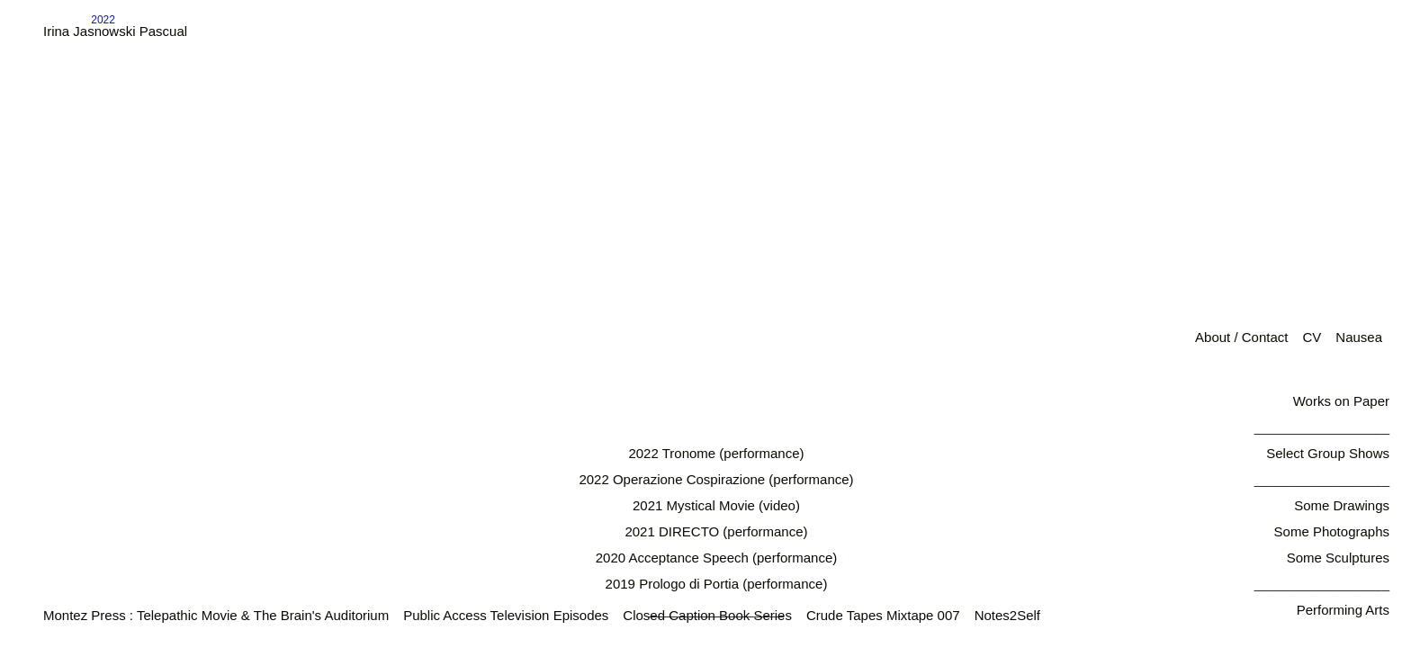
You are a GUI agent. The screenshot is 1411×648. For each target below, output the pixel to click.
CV (1311, 337)
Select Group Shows (1327, 453)
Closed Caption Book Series (707, 615)
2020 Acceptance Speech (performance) (717, 557)
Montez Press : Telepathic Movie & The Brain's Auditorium (216, 615)
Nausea (1358, 337)
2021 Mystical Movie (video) (716, 505)
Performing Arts (1343, 609)
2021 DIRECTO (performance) (716, 531)
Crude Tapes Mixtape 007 (883, 615)
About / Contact (1241, 337)
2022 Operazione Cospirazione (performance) (716, 479)
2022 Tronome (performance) (716, 453)
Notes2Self (1007, 615)
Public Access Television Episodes (505, 615)
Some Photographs (1331, 531)
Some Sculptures (1338, 557)
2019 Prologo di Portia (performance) (717, 583)
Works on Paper (1341, 401)
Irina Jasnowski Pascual (115, 31)
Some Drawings (1341, 505)
